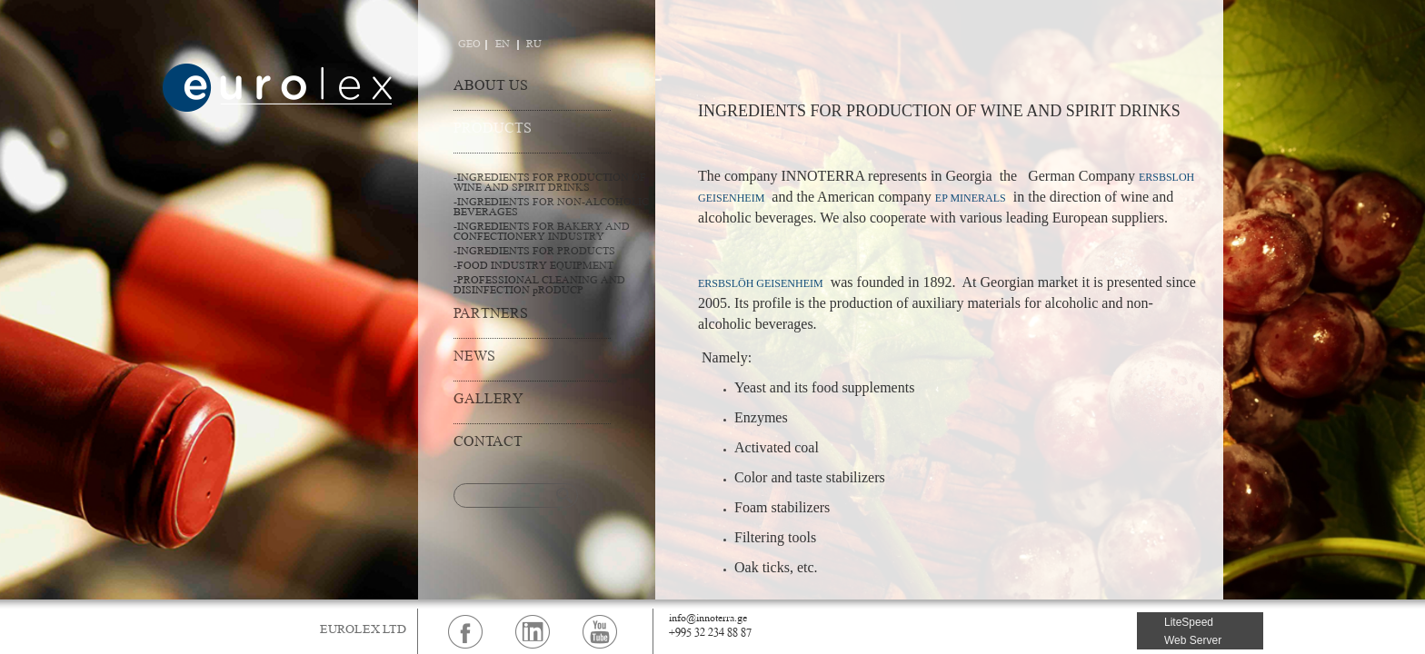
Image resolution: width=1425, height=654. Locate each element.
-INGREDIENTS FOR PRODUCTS (534, 252)
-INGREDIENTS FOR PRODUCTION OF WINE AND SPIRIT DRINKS (549, 183)
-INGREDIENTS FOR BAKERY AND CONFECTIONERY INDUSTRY (541, 233)
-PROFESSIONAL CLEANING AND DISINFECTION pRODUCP (539, 286)
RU (534, 45)
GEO (469, 45)
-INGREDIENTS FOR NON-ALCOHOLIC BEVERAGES (551, 208)
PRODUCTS (492, 129)
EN (502, 45)
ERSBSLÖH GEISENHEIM (760, 283)
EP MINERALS (970, 198)
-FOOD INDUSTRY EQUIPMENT (533, 267)
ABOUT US (490, 87)
